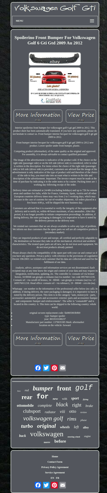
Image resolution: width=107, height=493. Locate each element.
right (76, 405)
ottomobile (25, 405)
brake (89, 406)
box (19, 391)
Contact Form (54, 461)
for (42, 397)
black (62, 404)
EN (52, 477)
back (22, 436)
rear (27, 397)
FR (57, 477)
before (60, 441)
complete (45, 405)
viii (62, 411)
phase (84, 420)
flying (85, 399)
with (64, 398)
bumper (43, 388)
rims (71, 419)
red (27, 390)
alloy (86, 427)
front (64, 388)
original (46, 426)
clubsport (32, 411)
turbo (27, 426)
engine (87, 436)
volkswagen (46, 434)
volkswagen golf (43, 418)
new (55, 398)
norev (47, 442)
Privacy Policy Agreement (54, 467)
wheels (65, 427)
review (83, 412)
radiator (50, 412)
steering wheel (74, 437)
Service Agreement (55, 472)
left (76, 427)
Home (55, 456)
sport (75, 398)
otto (72, 411)
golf (84, 388)
